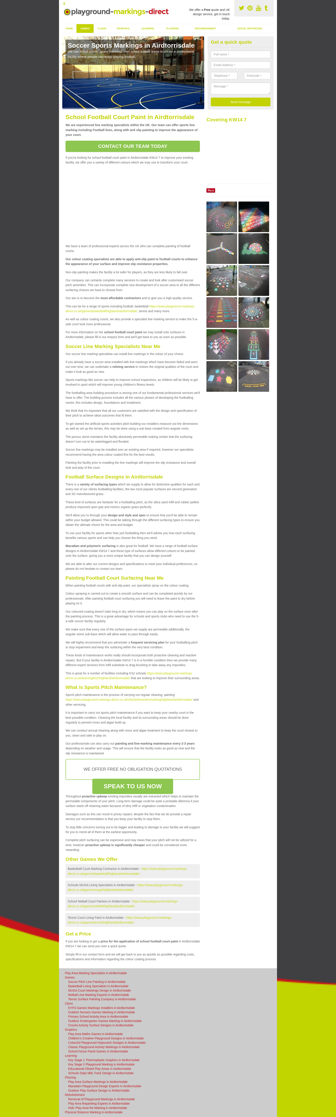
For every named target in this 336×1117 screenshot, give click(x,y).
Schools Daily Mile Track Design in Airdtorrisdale (100, 1073)
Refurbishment (205, 28)
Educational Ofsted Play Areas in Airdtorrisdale (99, 1068)
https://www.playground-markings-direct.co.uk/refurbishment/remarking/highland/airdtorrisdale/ (129, 699)
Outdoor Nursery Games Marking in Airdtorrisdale (101, 1012)
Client (102, 28)
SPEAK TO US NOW (133, 786)
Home (69, 28)
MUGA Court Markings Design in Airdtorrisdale (99, 990)
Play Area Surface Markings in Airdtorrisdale (98, 1082)
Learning (148, 28)
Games (85, 28)
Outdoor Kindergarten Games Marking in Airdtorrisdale (105, 1021)
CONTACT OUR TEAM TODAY (132, 146)
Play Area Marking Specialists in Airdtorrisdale (96, 973)
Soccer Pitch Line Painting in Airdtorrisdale (97, 982)
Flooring (172, 28)
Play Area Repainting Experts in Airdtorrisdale (99, 1103)
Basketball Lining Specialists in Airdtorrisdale (98, 986)
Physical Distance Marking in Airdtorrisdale (94, 1112)
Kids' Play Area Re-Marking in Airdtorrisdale (97, 1108)
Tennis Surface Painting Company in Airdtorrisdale (102, 999)
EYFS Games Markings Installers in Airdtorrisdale (101, 1008)
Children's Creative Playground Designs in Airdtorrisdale (106, 1038)
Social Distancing (249, 28)
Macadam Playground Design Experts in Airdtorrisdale (104, 1086)
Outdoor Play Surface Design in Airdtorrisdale (99, 1090)
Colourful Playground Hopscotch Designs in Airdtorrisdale (107, 1042)
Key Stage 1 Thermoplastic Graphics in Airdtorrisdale (104, 1060)
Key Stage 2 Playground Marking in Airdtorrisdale (101, 1064)
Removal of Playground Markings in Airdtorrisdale (101, 1099)
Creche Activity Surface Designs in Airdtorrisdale (100, 1025)
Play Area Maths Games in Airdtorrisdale (95, 1034)
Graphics (123, 28)
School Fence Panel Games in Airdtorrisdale (98, 1051)
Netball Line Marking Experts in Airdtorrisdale (98, 995)
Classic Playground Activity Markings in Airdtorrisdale (104, 1047)
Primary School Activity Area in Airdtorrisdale (98, 1016)
